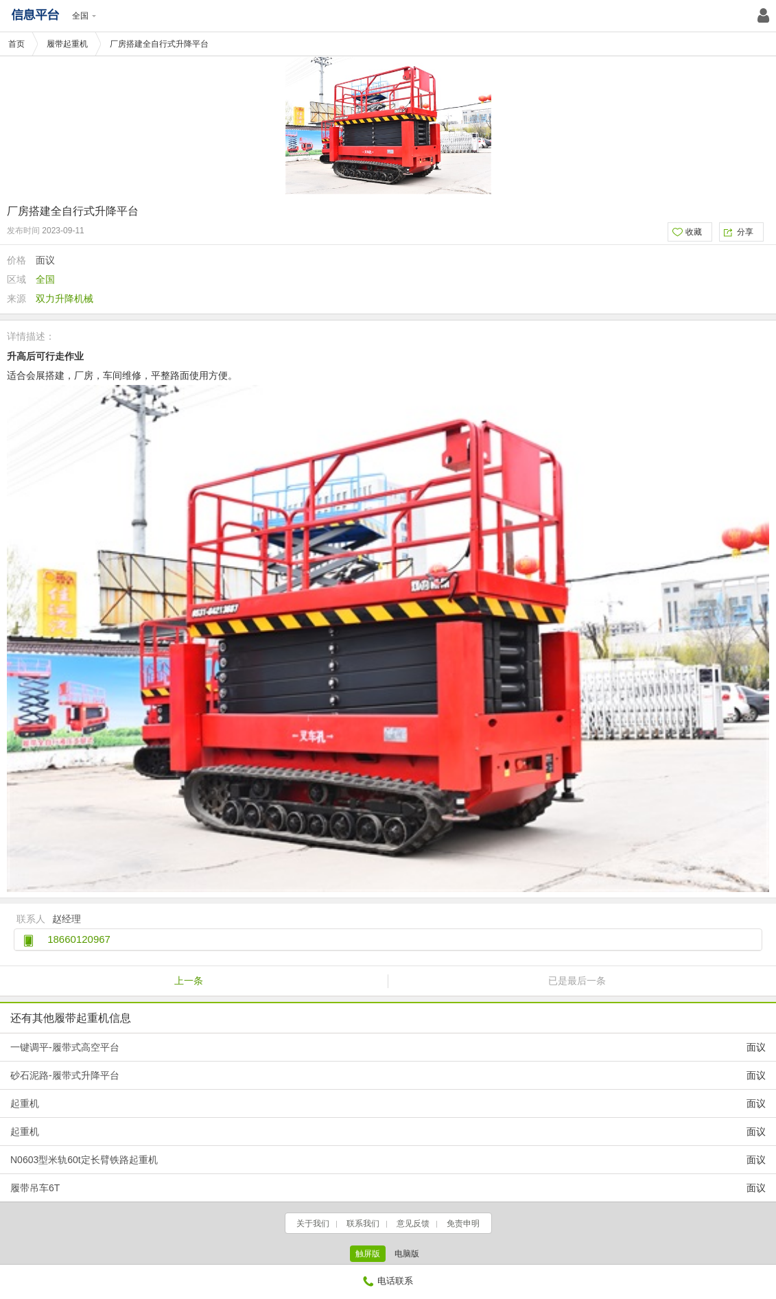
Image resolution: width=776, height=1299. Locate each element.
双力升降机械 (64, 298)
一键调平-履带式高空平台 (388, 1047)
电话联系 (388, 1281)
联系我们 (362, 1223)
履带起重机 (67, 44)
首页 (16, 44)
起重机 (388, 1103)
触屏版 (367, 1254)
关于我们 (312, 1223)
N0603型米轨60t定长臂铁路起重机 (388, 1159)
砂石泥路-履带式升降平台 (388, 1075)
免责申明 (463, 1223)
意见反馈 (413, 1223)
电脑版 (407, 1254)
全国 (84, 16)
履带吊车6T (388, 1188)
